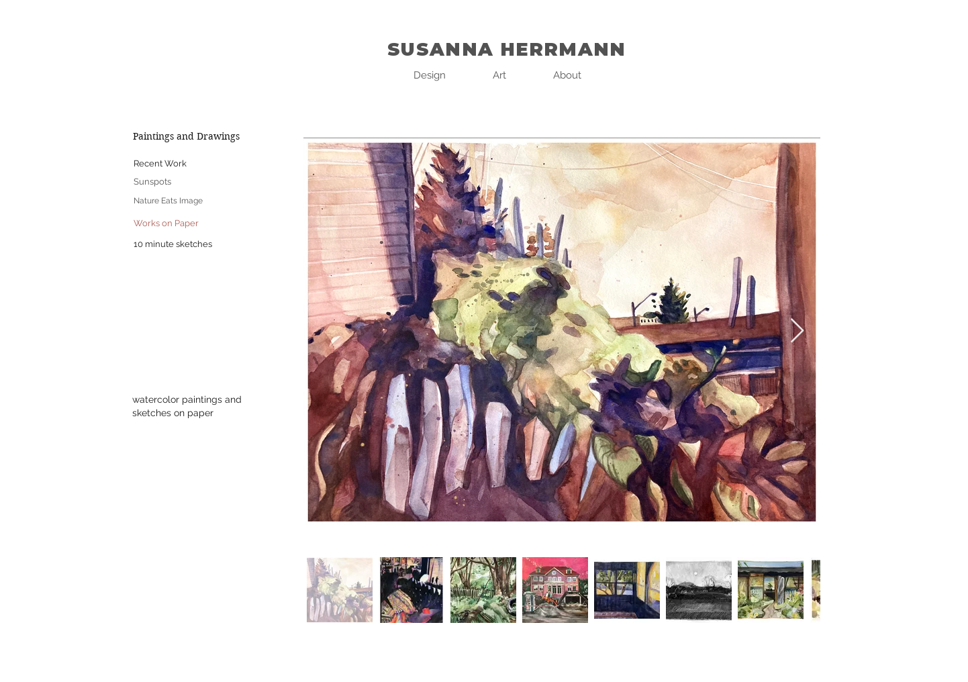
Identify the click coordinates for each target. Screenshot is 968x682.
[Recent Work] (159, 164)
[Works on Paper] (165, 224)
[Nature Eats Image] (167, 201)
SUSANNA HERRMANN (506, 49)
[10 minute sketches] (172, 245)
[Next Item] (797, 331)
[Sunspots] (152, 182)
